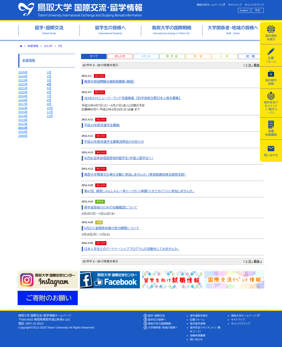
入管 (225, 56)
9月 (49, 104)
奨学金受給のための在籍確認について (110, 207)
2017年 (23, 104)
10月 (50, 108)
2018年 (23, 100)
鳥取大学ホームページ (211, 4)
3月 (49, 80)
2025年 (23, 72)
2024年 (23, 76)
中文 (257, 10)
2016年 (23, 108)
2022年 (23, 84)
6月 (49, 92)
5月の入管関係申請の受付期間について (111, 228)
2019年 (23, 96)
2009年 (23, 136)
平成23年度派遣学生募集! (102, 125)
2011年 (48, 46)
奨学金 (172, 56)
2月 (49, 76)
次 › (250, 65)
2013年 (23, 120)
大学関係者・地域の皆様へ (163, 327)
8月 (49, 100)
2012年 (23, 124)
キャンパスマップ (254, 4)
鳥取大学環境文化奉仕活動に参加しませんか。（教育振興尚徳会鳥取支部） (135, 174)
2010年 (23, 132)
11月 (50, 112)
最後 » (258, 65)
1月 (49, 72)
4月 (60, 46)
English (244, 10)
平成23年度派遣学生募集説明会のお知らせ (114, 142)
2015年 (23, 112)
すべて (94, 56)
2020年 (23, 92)
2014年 (23, 116)
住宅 (199, 56)
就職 (252, 56)
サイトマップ (234, 4)
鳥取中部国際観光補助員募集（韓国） (109, 81)
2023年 (23, 80)
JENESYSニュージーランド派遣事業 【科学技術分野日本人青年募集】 (132, 98)
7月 (49, 96)
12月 (50, 116)
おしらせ (120, 56)
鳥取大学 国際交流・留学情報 (80, 10)
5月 (49, 88)
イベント (146, 56)
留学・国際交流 (156, 315)
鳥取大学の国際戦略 (159, 323)
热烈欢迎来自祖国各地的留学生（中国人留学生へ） (118, 158)
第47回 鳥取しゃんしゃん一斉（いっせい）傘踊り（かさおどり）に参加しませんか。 (139, 191)
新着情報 (33, 46)
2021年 (23, 88)
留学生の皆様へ (157, 319)
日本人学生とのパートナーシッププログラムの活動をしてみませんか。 (131, 249)
